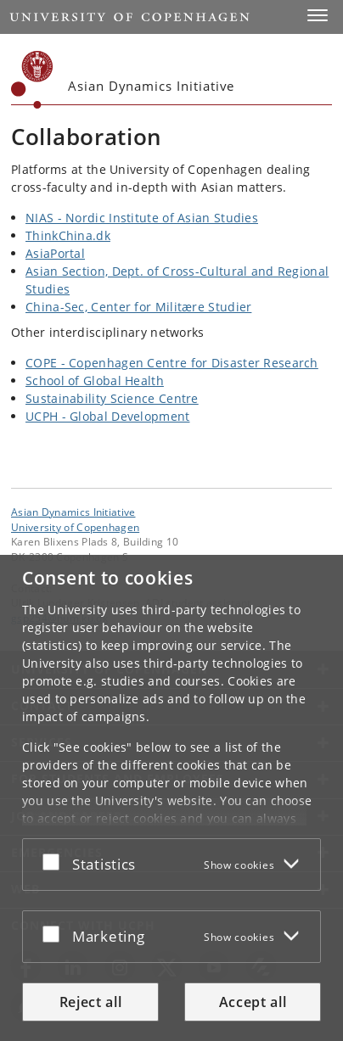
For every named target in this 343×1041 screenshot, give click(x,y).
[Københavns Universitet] (32, 80)
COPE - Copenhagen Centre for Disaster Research (171, 363)
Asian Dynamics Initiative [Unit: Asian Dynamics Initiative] (73, 511)
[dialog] (171, 798)
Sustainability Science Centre (112, 398)
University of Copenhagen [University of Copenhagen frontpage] (75, 527)
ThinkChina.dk (67, 235)
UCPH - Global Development (107, 416)
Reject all (90, 1002)
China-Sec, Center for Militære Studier (138, 307)
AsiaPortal (55, 253)
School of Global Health (94, 380)
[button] (318, 15)
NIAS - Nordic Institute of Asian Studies (141, 218)
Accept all (253, 1002)
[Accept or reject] (55, 861)
